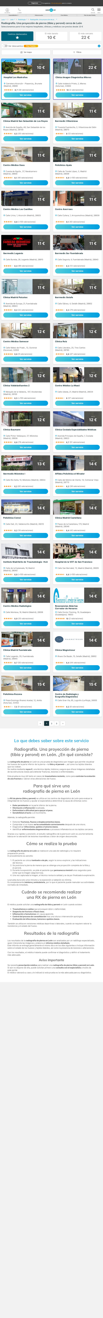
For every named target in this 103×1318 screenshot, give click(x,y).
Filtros (78, 52)
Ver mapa (28, 52)
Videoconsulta (39, 15)
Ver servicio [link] (25, 95)
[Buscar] (93, 10)
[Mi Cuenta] (7, 10)
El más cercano (85, 36)
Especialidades (13, 15)
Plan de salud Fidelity (89, 15)
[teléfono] (19, 10)
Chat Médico (64, 15)
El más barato (51, 36)
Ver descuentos (23, 46)
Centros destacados (17, 36)
